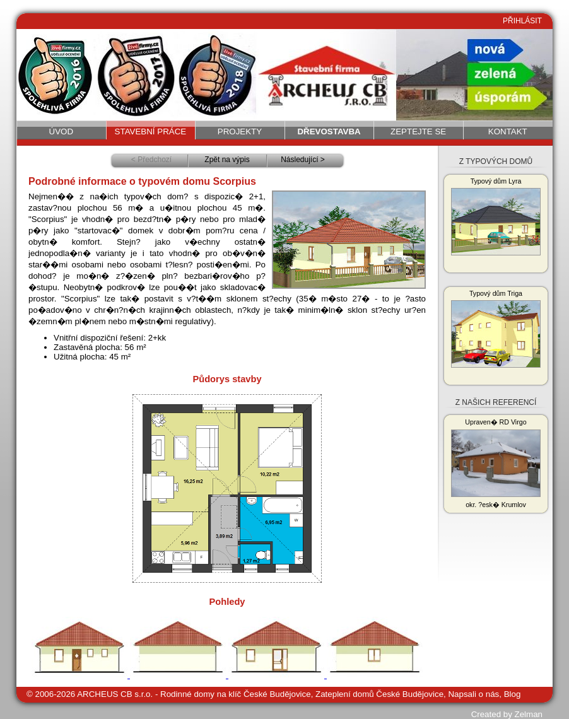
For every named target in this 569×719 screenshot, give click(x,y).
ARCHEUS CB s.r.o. (115, 694)
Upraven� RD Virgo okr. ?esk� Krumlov (496, 463)
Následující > (303, 159)
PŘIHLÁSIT (522, 20)
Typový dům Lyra (496, 216)
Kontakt (507, 131)
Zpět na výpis (226, 159)
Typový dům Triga (496, 328)
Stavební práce (151, 131)
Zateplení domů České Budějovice (379, 694)
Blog (512, 694)
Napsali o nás (473, 694)
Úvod (61, 131)
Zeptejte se (418, 131)
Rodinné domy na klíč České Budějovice (235, 694)
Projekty (240, 131)
